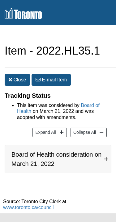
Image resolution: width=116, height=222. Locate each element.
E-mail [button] (51, 67)
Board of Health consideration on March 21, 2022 (56, 153)
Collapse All (84, 122)
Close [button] (17, 67)
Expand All (44, 122)
